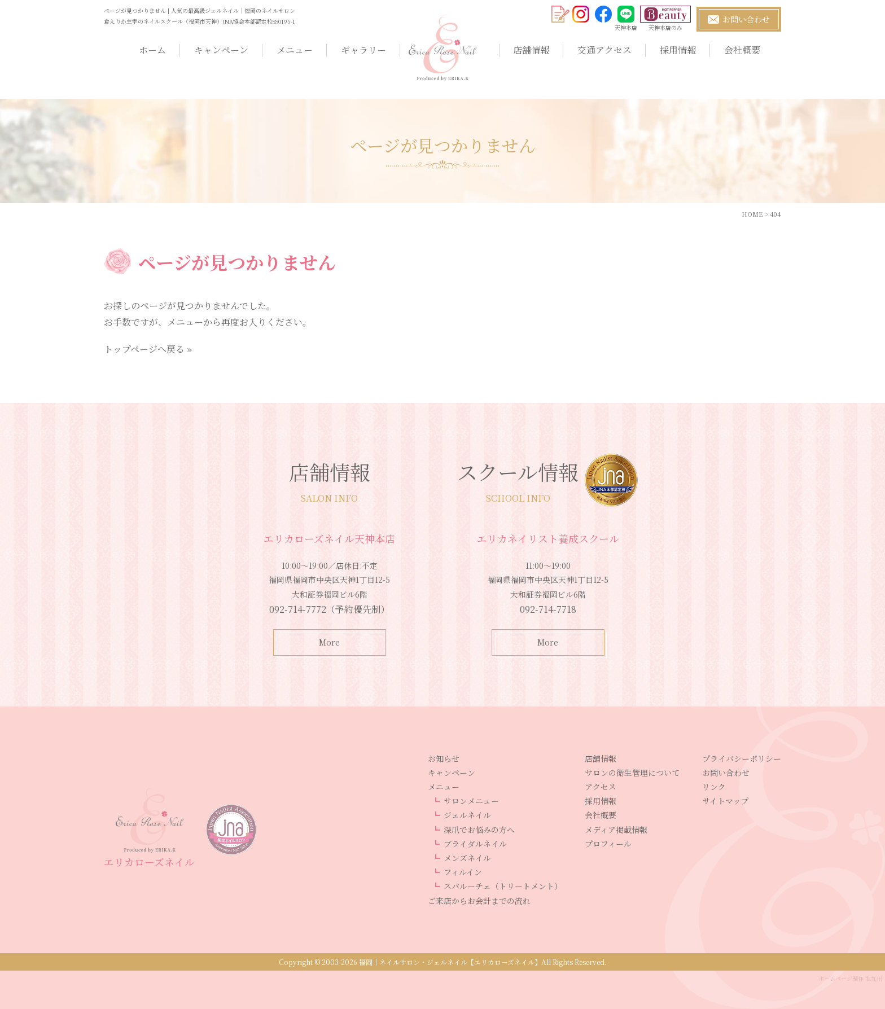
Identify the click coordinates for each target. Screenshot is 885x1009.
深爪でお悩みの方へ (479, 829)
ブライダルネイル (475, 843)
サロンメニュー (471, 800)
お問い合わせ (726, 772)
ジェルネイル (467, 815)
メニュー (295, 49)
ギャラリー (363, 49)
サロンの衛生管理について (632, 772)
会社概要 (742, 49)
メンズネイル (467, 857)
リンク (714, 786)
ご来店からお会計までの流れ (479, 900)
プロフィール (608, 843)
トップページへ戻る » (148, 349)
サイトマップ (725, 800)
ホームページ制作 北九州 (850, 978)
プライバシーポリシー (741, 758)
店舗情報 (531, 49)
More (329, 642)
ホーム (152, 49)
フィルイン (463, 872)
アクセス (600, 786)
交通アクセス (604, 49)
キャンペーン (221, 49)
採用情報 (678, 49)
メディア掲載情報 (616, 829)
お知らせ (443, 758)
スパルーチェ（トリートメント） (503, 886)
